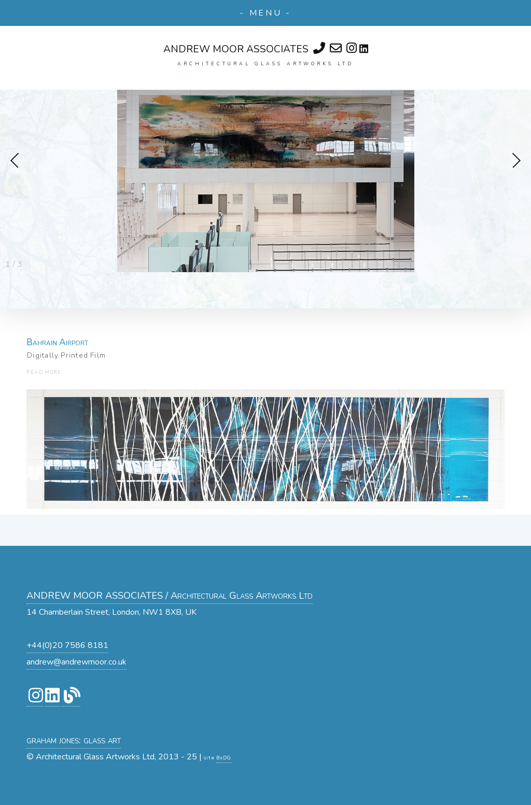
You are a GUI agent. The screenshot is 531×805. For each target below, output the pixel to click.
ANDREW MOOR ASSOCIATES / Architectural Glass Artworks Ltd (169, 595)
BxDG (224, 757)
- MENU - (265, 13)
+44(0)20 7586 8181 (67, 645)
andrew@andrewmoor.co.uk (76, 662)
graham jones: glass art (73, 739)
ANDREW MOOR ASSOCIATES (236, 49)
